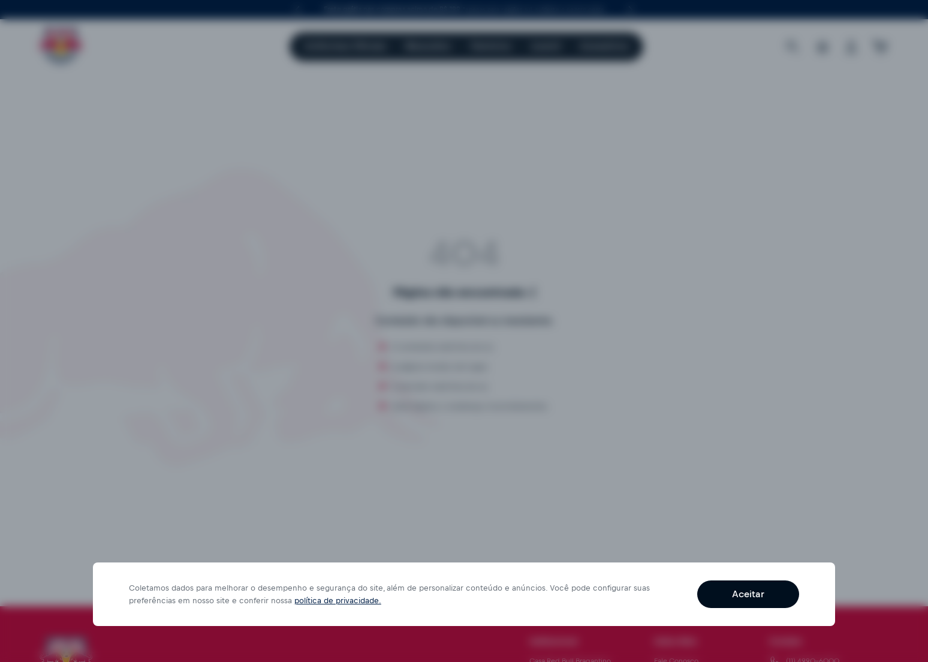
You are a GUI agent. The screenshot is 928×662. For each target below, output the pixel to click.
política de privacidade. (337, 600)
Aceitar (748, 594)
